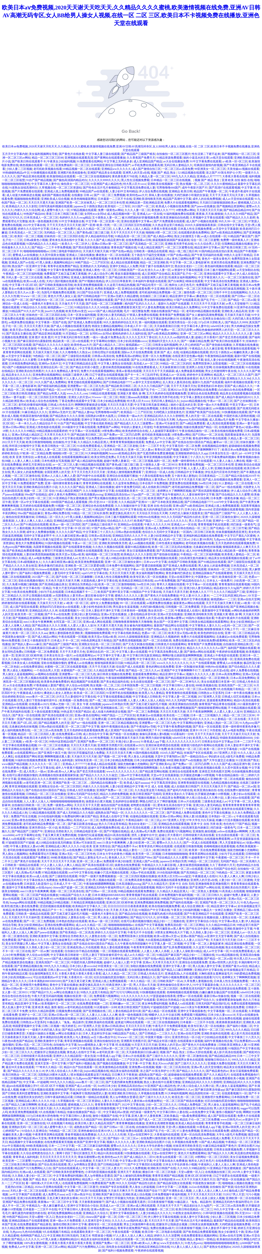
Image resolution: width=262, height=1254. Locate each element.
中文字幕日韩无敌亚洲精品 (151, 404)
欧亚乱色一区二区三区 (132, 498)
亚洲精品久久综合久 (95, 1213)
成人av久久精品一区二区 (91, 924)
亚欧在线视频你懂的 (31, 580)
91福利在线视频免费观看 (30, 760)
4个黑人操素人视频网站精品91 (54, 262)
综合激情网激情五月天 (43, 973)
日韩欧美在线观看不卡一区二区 (52, 719)
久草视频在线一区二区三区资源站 (60, 187)
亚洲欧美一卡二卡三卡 (20, 449)
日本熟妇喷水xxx (169, 1179)
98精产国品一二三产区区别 (92, 262)
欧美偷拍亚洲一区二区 (233, 576)
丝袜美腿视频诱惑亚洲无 (231, 531)
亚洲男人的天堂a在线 (136, 172)
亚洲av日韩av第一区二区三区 (110, 243)
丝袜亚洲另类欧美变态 (81, 359)
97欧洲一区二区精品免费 (35, 453)
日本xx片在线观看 (189, 801)
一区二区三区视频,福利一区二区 (150, 460)
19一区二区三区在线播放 (53, 745)
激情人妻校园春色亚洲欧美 (66, 632)
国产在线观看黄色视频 (77, 546)
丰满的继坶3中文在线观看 (113, 359)
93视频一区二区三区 (68, 505)
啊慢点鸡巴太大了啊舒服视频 (158, 801)
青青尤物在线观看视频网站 (85, 382)
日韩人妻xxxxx (57, 969)
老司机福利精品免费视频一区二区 (160, 292)
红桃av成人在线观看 (32, 1171)
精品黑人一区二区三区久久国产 (233, 374)
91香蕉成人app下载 (153, 741)
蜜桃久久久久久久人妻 (129, 595)
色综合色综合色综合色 (16, 996)
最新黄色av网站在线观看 (188, 603)
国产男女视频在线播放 (103, 498)
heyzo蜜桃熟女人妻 (90, 1044)
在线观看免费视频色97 (245, 1074)
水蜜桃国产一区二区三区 (76, 670)
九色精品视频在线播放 (224, 782)
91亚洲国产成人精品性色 (106, 183)
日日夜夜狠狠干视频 (160, 1201)
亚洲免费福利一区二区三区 (72, 165)
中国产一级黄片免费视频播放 (97, 876)
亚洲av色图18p (100, 1209)
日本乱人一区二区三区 (183, 1048)
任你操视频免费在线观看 (228, 367)
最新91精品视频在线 (138, 546)
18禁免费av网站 (185, 210)
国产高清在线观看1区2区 (57, 715)
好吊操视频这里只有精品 (239, 969)
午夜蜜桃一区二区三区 (229, 857)
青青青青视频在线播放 (62, 1138)
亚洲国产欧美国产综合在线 (203, 412)
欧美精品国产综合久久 (200, 999)
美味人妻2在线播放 (161, 195)
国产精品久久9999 (236, 322)
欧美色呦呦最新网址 (84, 198)
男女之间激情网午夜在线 (220, 370)
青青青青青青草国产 (107, 1104)
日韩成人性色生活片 (61, 404)
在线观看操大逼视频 (190, 1040)
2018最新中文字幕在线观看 (79, 427)
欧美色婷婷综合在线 (135, 430)
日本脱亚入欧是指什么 (38, 883)
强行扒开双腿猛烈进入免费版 (86, 752)
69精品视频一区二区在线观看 (81, 168)
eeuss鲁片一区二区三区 (40, 696)
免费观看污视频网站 (106, 996)
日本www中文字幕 (155, 561)
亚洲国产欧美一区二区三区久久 (219, 902)
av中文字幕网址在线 (28, 835)
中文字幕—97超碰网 (51, 707)
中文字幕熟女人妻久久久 (204, 625)
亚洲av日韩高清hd (113, 1025)
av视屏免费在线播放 (21, 322)
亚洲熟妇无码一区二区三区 (26, 1127)
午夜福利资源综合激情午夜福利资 (166, 348)
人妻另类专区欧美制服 (165, 827)
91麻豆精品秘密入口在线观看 (95, 1018)
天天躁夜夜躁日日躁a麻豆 (42, 647)
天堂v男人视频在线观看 (33, 677)
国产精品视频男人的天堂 (54, 722)
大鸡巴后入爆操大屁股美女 (186, 513)
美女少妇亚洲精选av (87, 618)
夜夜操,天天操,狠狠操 (209, 213)
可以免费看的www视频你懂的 (104, 438)
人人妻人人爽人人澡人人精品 (131, 228)
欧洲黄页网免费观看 (49, 468)
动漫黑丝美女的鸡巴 (30, 1097)
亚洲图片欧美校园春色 (72, 172)
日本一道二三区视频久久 (206, 715)
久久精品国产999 (91, 1119)
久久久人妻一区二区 (137, 210)
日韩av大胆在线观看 (199, 1052)
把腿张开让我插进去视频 (50, 1052)
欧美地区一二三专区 (117, 206)
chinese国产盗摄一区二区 (68, 887)
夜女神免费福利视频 (154, 1003)
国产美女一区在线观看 (26, 715)
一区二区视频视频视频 (16, 1078)
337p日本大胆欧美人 (211, 322)
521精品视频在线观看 (191, 172)
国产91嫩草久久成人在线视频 (111, 539)
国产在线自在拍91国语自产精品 (192, 442)
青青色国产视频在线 (124, 247)
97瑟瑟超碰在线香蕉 (163, 996)
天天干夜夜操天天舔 (21, 868)
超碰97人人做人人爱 (116, 962)
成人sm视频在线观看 (142, 543)
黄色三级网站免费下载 (186, 258)
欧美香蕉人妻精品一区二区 (238, 554)
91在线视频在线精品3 (195, 778)
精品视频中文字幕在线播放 (26, 1141)
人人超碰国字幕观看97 (163, 430)
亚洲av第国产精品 (191, 936)
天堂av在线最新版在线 (215, 606)
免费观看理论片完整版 (43, 853)
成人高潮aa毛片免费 (221, 419)
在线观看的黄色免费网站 (194, 232)
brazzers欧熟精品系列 (122, 453)
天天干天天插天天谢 (102, 666)
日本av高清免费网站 (92, 659)
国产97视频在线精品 (91, 281)
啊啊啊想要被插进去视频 (90, 404)
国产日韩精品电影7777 (91, 296)
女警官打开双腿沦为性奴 (57, 550)
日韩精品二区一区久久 (50, 516)
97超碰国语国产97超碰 (20, 842)
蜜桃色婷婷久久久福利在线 (129, 333)
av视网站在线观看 (46, 674)
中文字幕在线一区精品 (37, 588)
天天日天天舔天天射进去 (169, 647)
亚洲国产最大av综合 (235, 966)
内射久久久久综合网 (27, 210)
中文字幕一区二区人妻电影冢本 (190, 262)
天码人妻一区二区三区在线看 (24, 277)
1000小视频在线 (103, 599)
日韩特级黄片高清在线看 (198, 835)
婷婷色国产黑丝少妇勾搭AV (72, 1089)
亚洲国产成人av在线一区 (81, 1085)
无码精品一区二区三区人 (59, 232)
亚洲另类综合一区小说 (182, 322)
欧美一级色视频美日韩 (43, 221)
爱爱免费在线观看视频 (183, 483)
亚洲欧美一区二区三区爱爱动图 (85, 565)
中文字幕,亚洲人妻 (131, 1115)
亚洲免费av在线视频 (158, 569)
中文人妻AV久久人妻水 (194, 595)
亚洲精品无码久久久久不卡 (129, 535)
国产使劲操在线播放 (219, 344)
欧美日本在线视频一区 (138, 438)
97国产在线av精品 (121, 251)
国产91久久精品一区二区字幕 (184, 359)
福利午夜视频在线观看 (239, 382)
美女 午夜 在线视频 (89, 704)
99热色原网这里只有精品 (96, 640)
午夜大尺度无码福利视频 (68, 588)
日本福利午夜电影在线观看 (149, 281)
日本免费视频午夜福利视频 (176, 894)
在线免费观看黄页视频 (58, 1141)
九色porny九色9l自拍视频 (192, 419)
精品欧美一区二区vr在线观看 (71, 341)
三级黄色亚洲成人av (65, 558)
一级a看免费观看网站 (193, 1115)
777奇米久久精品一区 (48, 1067)
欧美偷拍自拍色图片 (229, 1239)
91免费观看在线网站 (90, 161)
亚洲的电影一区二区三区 (26, 958)
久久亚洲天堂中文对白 (96, 1220)
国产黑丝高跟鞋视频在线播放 (91, 247)
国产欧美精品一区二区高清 (77, 932)
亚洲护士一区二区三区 (227, 520)
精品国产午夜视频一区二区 (211, 191)
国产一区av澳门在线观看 (47, 951)
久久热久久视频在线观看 (108, 546)
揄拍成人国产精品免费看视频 (184, 958)
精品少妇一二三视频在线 (92, 629)
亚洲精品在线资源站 (54, 917)
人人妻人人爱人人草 (200, 468)
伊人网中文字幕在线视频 (163, 1216)
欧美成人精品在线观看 (102, 763)
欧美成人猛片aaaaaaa (137, 782)
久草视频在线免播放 (245, 344)
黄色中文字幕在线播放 (195, 599)
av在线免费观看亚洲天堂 (125, 307)
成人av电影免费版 (39, 558)
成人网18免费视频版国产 (181, 707)
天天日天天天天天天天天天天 (58, 1156)
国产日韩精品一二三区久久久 (157, 1033)
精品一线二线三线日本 (183, 251)
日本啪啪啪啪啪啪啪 (175, 853)
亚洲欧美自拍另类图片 (30, 370)
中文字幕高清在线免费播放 (221, 281)
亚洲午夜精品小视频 (151, 677)
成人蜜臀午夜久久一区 (55, 210)
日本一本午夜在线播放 (239, 692)
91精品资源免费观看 (169, 157)
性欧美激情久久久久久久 (117, 479)
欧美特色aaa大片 (137, 195)
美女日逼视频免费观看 (141, 550)
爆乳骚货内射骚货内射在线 (29, 1213)
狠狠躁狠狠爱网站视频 (212, 707)
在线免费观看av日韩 (138, 239)
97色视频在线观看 (128, 389)
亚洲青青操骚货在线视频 (193, 782)
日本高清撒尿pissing (41, 479)
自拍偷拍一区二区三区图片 (173, 153)
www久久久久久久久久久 (173, 662)
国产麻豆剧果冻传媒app (82, 823)
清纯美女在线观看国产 (120, 1246)
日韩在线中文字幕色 (231, 225)
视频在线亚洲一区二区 (78, 996)
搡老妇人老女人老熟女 (58, 692)
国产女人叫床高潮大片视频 (148, 359)
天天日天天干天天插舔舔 (158, 370)
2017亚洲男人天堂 (209, 696)
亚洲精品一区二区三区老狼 (121, 445)
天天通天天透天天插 (110, 625)
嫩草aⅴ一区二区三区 (226, 442)
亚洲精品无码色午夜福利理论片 (105, 887)
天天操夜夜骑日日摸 (167, 326)
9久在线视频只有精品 (230, 689)
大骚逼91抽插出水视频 (40, 1033)
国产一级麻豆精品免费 (195, 341)
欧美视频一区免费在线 (74, 700)
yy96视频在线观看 (224, 408)
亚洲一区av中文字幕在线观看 (30, 501)
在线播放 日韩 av (82, 195)
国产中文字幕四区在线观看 (144, 1164)
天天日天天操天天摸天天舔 (75, 599)
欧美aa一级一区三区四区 (65, 524)
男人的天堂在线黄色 (226, 1108)
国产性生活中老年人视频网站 (204, 928)
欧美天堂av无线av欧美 (24, 329)
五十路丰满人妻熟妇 (184, 475)
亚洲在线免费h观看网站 (213, 640)
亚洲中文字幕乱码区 (94, 419)
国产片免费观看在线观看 (27, 191)
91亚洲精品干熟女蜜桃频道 (70, 498)
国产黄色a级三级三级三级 (93, 232)
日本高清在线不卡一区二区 (40, 599)
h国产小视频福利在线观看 (22, 367)
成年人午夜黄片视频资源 (71, 767)
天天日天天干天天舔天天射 (208, 303)
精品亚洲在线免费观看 (239, 943)
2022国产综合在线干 (89, 292)
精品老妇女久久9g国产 (227, 588)
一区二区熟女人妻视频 (203, 891)
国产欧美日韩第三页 (234, 247)
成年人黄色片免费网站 (62, 494)
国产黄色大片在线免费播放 (162, 595)
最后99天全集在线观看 (20, 1067)
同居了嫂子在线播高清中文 (156, 266)
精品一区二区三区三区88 (47, 157)
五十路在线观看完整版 (45, 711)
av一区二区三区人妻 (65, 464)
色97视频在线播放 (143, 797)
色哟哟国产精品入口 (33, 1235)
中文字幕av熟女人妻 (231, 921)
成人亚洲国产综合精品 (156, 273)
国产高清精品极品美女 (170, 550)
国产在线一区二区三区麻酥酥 (104, 303)
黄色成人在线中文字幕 (114, 816)
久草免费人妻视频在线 (198, 981)
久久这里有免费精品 (125, 483)
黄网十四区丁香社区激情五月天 (76, 1153)
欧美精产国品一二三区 (148, 520)
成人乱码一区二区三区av (173, 539)
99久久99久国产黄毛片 (74, 569)
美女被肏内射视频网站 (138, 625)
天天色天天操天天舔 (129, 457)
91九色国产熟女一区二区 (105, 569)
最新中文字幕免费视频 (20, 887)
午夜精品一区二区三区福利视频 (23, 273)
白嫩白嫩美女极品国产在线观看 (219, 992)
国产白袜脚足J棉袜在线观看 (185, 281)
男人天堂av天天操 (200, 520)
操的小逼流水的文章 (196, 157)
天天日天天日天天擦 (138, 1025)
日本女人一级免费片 (63, 228)
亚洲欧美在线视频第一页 (163, 183)
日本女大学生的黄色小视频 (114, 853)
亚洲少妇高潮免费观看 (31, 1198)
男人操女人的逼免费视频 (27, 472)
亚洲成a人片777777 (209, 176)
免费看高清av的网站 (128, 356)
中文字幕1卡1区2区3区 (23, 284)
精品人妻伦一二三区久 (137, 850)
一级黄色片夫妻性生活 (43, 303)
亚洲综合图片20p (248, 1145)
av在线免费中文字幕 (79, 850)
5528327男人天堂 (233, 1194)
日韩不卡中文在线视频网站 (230, 292)
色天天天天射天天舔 (212, 378)
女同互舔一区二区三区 (67, 621)
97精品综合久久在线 (33, 307)
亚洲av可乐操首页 (167, 423)
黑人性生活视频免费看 (135, 180)
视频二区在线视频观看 (16, 576)
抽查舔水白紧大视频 (98, 801)
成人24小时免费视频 (96, 737)
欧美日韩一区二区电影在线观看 (162, 1231)
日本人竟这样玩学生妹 (96, 1033)
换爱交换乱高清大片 (122, 513)
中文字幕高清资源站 (91, 677)
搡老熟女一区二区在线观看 (113, 254)
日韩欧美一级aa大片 (130, 415)
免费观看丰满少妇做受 (117, 861)
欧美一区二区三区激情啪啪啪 (116, 584)
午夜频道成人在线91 (187, 610)
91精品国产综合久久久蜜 (75, 894)
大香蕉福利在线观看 (167, 1134)
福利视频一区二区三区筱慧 (102, 554)
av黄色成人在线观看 (47, 457)
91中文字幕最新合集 (71, 221)
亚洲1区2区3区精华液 (28, 655)
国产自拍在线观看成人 (67, 1168)
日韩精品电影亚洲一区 (88, 831)
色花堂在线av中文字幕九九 (81, 928)
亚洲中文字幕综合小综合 (201, 921)
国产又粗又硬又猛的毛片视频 (149, 704)
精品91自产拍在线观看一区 (216, 659)
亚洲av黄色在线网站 (87, 715)
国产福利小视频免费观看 (34, 573)
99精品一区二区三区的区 (175, 363)
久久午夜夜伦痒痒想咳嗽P (130, 943)
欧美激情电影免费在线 (26, 909)
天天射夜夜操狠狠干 (107, 778)
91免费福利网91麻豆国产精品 (80, 816)
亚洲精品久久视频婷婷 (165, 636)
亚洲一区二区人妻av (140, 449)
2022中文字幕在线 (34, 225)
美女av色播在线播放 (21, 288)
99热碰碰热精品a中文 (16, 172)
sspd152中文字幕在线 (94, 573)
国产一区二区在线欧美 (157, 640)
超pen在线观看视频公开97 (22, 1085)
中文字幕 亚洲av (140, 962)
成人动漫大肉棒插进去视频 (23, 195)
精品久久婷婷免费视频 (114, 793)
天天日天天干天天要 (161, 1220)
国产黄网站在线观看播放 (109, 157)
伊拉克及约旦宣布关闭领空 (222, 472)
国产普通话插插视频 (149, 565)
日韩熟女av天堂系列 (211, 692)
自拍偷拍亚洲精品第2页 (238, 644)
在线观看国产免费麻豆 (35, 857)
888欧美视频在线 (206, 685)
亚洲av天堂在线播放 (113, 614)
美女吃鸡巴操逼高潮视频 (229, 288)
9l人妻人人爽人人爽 (231, 876)
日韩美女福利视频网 (165, 344)
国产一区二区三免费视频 (109, 195)
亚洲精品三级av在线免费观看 (44, 1048)
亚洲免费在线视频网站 (47, 374)
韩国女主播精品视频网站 (107, 326)
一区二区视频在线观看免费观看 (120, 951)
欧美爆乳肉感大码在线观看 (166, 913)
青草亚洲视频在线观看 (99, 299)
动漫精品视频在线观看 (40, 318)
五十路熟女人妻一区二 (106, 217)
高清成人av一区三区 (146, 363)
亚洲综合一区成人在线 (159, 472)
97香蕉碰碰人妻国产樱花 (49, 685)
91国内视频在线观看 (58, 543)
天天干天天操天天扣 (183, 385)
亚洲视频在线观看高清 (79, 157)
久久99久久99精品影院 (191, 1168)
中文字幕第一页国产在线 (51, 322)
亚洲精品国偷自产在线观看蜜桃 (212, 573)
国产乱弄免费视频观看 (177, 947)
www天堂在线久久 (172, 1243)
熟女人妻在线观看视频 (115, 947)
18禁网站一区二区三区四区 (212, 1156)
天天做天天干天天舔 (71, 303)
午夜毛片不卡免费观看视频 (169, 1025)
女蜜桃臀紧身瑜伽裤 (229, 999)
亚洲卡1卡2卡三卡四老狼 (205, 730)
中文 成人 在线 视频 (157, 786)
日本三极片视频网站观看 (219, 269)
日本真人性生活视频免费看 (195, 228)
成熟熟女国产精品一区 (109, 812)
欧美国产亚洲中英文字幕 (113, 591)
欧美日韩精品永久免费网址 (183, 307)
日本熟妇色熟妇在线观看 (71, 921)
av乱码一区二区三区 (234, 625)
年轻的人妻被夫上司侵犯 (136, 427)
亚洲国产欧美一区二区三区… (71, 782)
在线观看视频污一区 (71, 610)
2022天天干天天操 (13, 442)
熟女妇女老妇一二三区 (189, 266)
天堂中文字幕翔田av (167, 756)
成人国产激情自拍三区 (146, 168)
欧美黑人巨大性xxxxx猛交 (174, 876)
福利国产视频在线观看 (56, 195)
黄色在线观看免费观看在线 (112, 329)
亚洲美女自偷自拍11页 (216, 318)
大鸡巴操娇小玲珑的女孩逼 (191, 195)
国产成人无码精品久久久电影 (75, 812)
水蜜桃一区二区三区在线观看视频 (66, 666)
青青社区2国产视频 (166, 449)
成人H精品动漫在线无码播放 (124, 558)
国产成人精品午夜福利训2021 (234, 397)
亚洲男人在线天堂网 (199, 367)
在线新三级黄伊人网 (75, 374)
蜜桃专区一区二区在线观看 (105, 1224)
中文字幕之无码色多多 (118, 161)
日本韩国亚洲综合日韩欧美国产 (110, 165)
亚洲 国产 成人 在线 (166, 352)
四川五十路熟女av (221, 352)
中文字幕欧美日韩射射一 (66, 954)
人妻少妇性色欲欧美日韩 (96, 606)
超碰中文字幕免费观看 (102, 767)
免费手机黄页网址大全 (94, 909)
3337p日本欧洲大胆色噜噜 (42, 1115)
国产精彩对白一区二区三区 (47, 299)
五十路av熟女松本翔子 (53, 329)
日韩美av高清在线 (142, 329)
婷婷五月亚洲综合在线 (37, 464)
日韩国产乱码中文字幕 (107, 850)
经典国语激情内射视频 (208, 165)
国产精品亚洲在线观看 (31, 176)
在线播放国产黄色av (231, 427)
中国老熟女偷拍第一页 (16, 636)
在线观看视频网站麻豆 (76, 457)
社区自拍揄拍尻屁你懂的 (110, 977)
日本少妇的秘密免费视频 (149, 760)
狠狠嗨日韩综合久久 (77, 999)
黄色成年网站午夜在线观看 (210, 438)
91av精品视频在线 (227, 954)
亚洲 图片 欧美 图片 (41, 337)
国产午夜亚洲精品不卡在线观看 (204, 913)
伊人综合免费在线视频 (153, 191)
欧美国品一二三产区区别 (136, 412)
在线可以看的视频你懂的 (22, 775)
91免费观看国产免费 (30, 483)
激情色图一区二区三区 (198, 292)
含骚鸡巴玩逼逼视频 (90, 835)
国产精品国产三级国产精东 (138, 153)
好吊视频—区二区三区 (171, 917)
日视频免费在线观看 (69, 1011)
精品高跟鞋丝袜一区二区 (204, 1093)
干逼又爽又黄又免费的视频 (59, 835)
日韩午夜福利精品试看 (58, 1097)
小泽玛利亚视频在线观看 (100, 1171)
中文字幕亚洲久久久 (211, 277)
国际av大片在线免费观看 (137, 352)
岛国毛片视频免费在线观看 (58, 292)
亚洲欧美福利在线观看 (228, 468)
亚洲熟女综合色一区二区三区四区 (100, 644)
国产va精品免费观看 (192, 423)
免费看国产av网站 (108, 427)
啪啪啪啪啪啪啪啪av (36, 251)
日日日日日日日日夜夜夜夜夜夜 (128, 906)
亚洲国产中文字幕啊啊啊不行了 (75, 318)
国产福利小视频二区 (239, 1025)
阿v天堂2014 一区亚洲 (103, 501)
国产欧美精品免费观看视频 (23, 550)
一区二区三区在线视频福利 (94, 176)
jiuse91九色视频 (54, 311)
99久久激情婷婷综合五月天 (120, 322)
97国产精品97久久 (41, 992)
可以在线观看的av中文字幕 (50, 977)
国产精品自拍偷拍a (89, 479)
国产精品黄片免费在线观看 (157, 1059)
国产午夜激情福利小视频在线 (108, 468)
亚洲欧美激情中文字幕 (238, 928)
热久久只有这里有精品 (113, 823)
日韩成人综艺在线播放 (236, 696)
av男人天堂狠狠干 (237, 303)
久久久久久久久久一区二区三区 (145, 812)
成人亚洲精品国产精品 (147, 161)
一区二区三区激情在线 (239, 277)
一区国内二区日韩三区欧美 (197, 531)
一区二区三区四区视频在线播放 (137, 876)
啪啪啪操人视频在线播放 (237, 1183)
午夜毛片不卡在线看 (140, 932)
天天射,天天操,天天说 (123, 909)
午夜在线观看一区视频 (72, 636)
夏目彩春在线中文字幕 (99, 595)
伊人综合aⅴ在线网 (77, 685)
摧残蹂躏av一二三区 (60, 307)
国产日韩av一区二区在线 (207, 434)
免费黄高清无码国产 (193, 988)
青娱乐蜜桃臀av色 (89, 1156)
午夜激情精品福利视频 (219, 356)
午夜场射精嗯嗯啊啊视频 (121, 677)
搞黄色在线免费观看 (127, 865)
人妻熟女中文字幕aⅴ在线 (143, 468)
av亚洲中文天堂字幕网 (218, 936)
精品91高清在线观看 (246, 700)
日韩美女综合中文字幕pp (217, 741)
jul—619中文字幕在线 (77, 1048)
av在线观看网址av (84, 655)
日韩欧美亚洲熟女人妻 (232, 1044)
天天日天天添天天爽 (119, 752)
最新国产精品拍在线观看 (229, 1220)
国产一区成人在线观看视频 (200, 842)
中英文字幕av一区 (241, 404)
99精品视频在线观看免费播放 (170, 880)
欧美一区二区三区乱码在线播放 (172, 546)
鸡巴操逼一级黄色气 (243, 524)
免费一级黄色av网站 (110, 210)
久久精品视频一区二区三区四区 (158, 988)
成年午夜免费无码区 (128, 487)
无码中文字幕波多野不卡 (39, 535)
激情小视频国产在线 (229, 1112)
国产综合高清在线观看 (82, 969)
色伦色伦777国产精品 (236, 823)
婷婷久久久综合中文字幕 (33, 228)
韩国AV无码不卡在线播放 (172, 887)
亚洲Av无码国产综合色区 (83, 793)
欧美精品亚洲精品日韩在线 (136, 580)
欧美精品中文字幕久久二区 (89, 906)
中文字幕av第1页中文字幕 (135, 1160)
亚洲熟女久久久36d (238, 378)
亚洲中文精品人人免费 (124, 266)
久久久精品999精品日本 (136, 778)
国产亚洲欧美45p (160, 763)
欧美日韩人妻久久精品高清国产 (95, 1123)
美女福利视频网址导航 (43, 153)
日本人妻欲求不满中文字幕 (103, 610)
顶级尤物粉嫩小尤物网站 (133, 763)
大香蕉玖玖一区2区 (80, 977)
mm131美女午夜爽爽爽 (37, 621)
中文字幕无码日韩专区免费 (72, 337)
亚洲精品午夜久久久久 (166, 778)
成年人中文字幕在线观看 (68, 438)
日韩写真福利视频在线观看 (55, 206)
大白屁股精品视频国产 (127, 868)
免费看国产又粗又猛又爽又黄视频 (65, 273)
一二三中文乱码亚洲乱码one (229, 595)
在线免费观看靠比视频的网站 (233, 1160)
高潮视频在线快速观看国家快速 (59, 775)
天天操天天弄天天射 (175, 591)
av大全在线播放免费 (176, 161)
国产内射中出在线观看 (91, 475)
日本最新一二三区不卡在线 (115, 198)
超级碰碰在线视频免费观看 (185, 1074)
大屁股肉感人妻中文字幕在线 (99, 580)
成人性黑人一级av (34, 771)
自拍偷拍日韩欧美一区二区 (29, 805)
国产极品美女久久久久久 (33, 939)
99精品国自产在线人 (125, 1033)
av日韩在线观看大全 (25, 509)
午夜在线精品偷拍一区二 (194, 430)
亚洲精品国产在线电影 (150, 1198)
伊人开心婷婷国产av (192, 344)
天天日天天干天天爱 (87, 805)
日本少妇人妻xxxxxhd (198, 509)
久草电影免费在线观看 (128, 1130)
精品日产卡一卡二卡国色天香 (60, 909)
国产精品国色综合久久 (78, 539)
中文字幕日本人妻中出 (45, 183)
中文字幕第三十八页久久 (188, 457)
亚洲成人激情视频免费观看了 (89, 277)
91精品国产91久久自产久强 (26, 311)
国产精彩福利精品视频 (52, 385)
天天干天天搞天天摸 (207, 734)
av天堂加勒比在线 (248, 269)
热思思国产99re (142, 857)
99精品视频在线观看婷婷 (156, 378)
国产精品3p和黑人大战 (51, 393)
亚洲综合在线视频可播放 (122, 475)
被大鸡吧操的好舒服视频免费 (140, 217)
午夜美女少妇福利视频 (61, 161)
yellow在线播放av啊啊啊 (232, 831)
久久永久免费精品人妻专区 (62, 370)
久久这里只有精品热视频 (119, 284)
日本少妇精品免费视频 (111, 400)
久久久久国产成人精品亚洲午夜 (104, 239)
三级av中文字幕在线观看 (133, 775)
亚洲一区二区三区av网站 (195, 333)
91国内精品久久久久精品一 (43, 243)
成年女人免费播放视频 (40, 531)
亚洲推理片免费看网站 (34, 984)
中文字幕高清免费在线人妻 (138, 187)
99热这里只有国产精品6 (76, 711)
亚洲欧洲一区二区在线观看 (79, 408)
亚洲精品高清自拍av (117, 494)
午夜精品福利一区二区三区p (143, 820)
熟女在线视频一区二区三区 (242, 947)
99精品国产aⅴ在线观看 (94, 191)
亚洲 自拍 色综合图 (159, 505)
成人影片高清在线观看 (135, 827)
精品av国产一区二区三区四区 (112, 797)
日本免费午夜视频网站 (52, 359)
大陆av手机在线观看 (142, 872)
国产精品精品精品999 (236, 210)
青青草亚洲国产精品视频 (167, 1175)
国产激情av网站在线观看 (199, 651)
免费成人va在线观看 (181, 1003)
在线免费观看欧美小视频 (110, 749)
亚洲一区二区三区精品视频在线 (118, 722)
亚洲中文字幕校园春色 (192, 1011)
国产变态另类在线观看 (128, 299)
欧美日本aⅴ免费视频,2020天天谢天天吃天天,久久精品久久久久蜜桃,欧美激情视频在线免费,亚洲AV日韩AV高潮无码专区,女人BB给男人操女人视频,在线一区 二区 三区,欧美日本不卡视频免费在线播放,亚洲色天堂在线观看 (131, 15)
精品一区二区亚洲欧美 (154, 262)
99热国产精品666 (34, 213)
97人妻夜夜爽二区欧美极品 (161, 1115)
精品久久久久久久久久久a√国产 (207, 647)
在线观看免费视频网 (75, 1183)
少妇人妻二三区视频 (19, 168)
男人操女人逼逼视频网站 (18, 674)
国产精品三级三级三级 (156, 838)
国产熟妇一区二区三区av (181, 1029)
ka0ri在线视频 (75, 299)
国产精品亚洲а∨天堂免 (32, 1138)
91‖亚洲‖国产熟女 (247, 760)
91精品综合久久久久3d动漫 (91, 307)
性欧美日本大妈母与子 (38, 737)
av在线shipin (43, 887)
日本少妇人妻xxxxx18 (221, 1014)
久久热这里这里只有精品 (167, 225)
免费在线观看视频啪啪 (245, 1003)
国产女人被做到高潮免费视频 (204, 314)
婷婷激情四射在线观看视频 (19, 603)
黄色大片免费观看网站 (29, 543)
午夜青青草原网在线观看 (124, 258)
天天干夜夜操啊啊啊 (199, 711)
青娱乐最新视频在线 (127, 273)
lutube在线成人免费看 (216, 1138)
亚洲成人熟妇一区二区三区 (221, 722)
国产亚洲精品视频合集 (244, 606)
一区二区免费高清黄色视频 (19, 808)
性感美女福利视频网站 (182, 277)
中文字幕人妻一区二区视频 (179, 696)
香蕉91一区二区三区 (211, 1029)
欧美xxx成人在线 (34, 281)
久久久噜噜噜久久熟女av (74, 352)
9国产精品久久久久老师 (240, 217)
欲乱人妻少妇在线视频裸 (220, 359)
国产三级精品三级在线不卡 (99, 524)
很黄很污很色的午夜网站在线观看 (202, 745)
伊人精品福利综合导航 (99, 236)
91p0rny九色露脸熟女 (15, 479)
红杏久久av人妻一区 (157, 269)
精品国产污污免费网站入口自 (32, 1168)
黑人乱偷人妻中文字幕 (207, 966)
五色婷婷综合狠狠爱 (125, 801)
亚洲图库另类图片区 (110, 745)
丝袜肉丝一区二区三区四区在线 (64, 236)
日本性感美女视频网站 (170, 543)
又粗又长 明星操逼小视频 (96, 1235)
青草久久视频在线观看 (171, 584)
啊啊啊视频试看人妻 (57, 756)
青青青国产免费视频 (172, 314)
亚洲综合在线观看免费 (136, 288)
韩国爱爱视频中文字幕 (26, 1025)
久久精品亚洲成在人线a (156, 258)
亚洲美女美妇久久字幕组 (178, 793)
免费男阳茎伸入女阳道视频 (210, 363)
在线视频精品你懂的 (214, 445)
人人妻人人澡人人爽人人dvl (165, 689)
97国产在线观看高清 (186, 299)
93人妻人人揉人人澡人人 (186, 1246)
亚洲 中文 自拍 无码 (181, 883)
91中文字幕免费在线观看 (205, 161)
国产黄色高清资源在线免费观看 (227, 988)
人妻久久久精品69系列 (115, 1100)
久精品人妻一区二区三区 (154, 176)
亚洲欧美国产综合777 (148, 1190)
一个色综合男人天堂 (46, 670)
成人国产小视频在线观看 (201, 221)
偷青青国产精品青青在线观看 (217, 704)
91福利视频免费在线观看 (179, 213)
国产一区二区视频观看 (129, 528)
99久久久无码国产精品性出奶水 (181, 516)
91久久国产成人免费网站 (50, 382)
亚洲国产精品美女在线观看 (104, 172)
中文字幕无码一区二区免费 (183, 445)
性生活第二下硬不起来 (206, 153)
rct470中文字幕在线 (73, 389)
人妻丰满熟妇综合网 (50, 1037)
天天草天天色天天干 (57, 434)
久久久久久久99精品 (133, 318)
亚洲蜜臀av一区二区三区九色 (85, 385)
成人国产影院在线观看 (24, 606)
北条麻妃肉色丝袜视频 (207, 546)
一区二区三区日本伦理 (110, 202)
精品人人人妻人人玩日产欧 (192, 939)
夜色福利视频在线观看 (219, 266)
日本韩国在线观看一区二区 (122, 378)
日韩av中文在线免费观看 (46, 378)
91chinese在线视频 (47, 569)
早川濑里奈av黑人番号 (170, 928)
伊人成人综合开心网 (101, 273)
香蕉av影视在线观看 (128, 370)
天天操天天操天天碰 (237, 314)
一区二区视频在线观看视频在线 (144, 707)
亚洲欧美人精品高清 (234, 311)
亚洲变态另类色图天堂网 (214, 771)
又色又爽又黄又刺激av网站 (55, 820)
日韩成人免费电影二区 (168, 588)
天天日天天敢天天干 (213, 786)
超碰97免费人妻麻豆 (80, 288)
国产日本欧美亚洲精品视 (167, 501)
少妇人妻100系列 (201, 539)
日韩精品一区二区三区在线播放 (46, 793)
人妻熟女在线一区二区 (82, 917)
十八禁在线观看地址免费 (154, 475)
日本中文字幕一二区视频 (30, 269)
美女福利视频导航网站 (150, 573)
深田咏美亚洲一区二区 (89, 760)
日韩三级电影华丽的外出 (66, 251)
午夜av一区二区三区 (220, 400)
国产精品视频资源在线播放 (182, 677)
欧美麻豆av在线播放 (149, 715)
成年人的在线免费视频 (207, 198)
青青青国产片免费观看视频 (90, 258)
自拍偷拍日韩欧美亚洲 (150, 1127)
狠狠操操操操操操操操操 (56, 258)
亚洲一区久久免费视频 (156, 356)
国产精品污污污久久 (143, 917)
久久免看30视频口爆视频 (22, 584)
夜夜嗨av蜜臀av (174, 618)
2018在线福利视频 (49, 816)
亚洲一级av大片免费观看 (212, 404)
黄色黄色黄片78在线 (125, 176)
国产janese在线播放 (203, 206)
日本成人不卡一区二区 (138, 326)
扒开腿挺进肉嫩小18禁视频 (197, 775)
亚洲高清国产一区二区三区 (235, 685)
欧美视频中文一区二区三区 (58, 1003)
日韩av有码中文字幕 (98, 838)
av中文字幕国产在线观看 (25, 1194)
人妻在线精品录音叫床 (142, 614)
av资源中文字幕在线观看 (187, 269)
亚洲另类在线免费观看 (225, 262)
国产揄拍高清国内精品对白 (70, 180)
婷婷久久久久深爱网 (167, 1235)
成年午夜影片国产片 (194, 187)
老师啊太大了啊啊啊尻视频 (174, 490)
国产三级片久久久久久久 (112, 408)
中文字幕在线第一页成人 (127, 808)
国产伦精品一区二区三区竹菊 (228, 528)
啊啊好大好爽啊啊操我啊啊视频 (138, 767)
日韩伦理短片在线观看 (106, 352)
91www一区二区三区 (33, 296)
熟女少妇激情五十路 (187, 236)
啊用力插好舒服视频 (158, 737)
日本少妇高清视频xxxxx (132, 341)
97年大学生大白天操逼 (200, 820)
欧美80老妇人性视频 (66, 659)
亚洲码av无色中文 (50, 363)
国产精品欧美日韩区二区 (124, 277)
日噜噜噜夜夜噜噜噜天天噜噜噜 (132, 621)
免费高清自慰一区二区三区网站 (184, 924)
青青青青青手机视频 (218, 1123)
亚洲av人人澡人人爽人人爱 (58, 475)
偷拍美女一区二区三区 (75, 183)
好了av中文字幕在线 (41, 767)
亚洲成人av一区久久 (243, 932)
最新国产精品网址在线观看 (171, 625)
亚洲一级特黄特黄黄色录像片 (63, 483)
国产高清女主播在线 (19, 333)
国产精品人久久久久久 (190, 1070)
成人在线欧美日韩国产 (156, 487)
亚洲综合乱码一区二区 (54, 367)
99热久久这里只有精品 (238, 254)
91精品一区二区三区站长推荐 (89, 513)
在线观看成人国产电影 (70, 689)
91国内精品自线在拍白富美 (216, 251)
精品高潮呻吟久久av (181, 1089)
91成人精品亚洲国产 (150, 247)
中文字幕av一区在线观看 (39, 419)
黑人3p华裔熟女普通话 (124, 1097)
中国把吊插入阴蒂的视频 (239, 415)
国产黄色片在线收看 (71, 153)
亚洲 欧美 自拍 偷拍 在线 (237, 180)
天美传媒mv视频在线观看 (243, 168)
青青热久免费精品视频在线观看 (90, 808)
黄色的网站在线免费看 (203, 389)
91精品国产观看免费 (105, 509)
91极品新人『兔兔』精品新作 (65, 1022)
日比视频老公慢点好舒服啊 (46, 999)
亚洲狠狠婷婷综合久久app (191, 453)
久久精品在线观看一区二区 (127, 1239)
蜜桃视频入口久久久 (80, 1104)
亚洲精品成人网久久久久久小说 (65, 846)
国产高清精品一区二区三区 (146, 243)
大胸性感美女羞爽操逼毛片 (216, 973)
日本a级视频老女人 (29, 561)
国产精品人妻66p (83, 412)
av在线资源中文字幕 (144, 539)
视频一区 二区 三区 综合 (39, 490)
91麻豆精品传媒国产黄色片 (220, 1145)
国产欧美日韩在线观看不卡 (29, 161)
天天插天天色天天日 (246, 573)
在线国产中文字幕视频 (149, 924)
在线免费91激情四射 (237, 790)
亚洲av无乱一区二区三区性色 (77, 853)
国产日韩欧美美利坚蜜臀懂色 (20, 1093)
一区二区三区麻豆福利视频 (92, 1145)
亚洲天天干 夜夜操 (129, 1171)
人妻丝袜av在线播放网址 (146, 1100)
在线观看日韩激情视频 (188, 846)
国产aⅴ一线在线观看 (229, 487)
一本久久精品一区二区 (142, 981)
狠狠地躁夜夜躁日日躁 (109, 662)
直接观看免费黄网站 (145, 674)
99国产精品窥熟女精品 (114, 928)
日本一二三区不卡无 (152, 445)
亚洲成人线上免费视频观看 (61, 191)
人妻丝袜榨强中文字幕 (200, 494)
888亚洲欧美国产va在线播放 (184, 760)
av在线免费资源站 (94, 520)
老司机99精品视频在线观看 (203, 311)
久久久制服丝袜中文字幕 (98, 490)
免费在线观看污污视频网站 (174, 831)
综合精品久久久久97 (120, 520)
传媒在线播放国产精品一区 (168, 311)
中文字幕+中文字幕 (139, 1063)
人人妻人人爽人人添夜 (26, 460)
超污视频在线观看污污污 (205, 977)
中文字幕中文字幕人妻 (111, 655)
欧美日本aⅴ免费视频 (234, 449)
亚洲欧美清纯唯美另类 (147, 198)
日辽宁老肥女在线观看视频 (106, 374)
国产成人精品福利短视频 (86, 460)
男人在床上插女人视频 (210, 1198)
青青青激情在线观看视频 (240, 348)
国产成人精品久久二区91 (108, 344)
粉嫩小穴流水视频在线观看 (233, 820)
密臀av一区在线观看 (189, 996)
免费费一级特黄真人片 (235, 239)
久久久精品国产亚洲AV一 (134, 501)
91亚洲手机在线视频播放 (122, 692)
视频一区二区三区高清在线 (67, 891)
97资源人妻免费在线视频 (142, 314)
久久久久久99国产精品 (238, 213)
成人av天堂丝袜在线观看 (237, 198)
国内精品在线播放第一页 (106, 782)
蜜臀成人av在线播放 (25, 254)
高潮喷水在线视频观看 (88, 550)
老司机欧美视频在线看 (47, 168)
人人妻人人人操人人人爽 (101, 1014)
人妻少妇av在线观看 (243, 793)
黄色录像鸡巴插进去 (51, 565)
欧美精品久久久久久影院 (21, 206)
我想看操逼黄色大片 (237, 434)
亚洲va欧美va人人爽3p (61, 771)
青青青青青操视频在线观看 (127, 442)
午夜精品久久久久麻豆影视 (206, 348)
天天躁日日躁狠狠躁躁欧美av (218, 202)
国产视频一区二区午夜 (112, 756)
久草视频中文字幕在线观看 (207, 217)
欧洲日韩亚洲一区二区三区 (170, 850)
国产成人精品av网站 (160, 236)
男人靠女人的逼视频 (141, 756)
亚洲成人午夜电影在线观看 (221, 655)
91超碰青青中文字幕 (201, 857)
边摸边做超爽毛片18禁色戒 (67, 939)
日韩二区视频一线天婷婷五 (59, 1025)
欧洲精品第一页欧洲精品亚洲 (144, 202)
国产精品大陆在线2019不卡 (242, 475)
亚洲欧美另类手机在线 (179, 243)
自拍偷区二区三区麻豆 (154, 296)
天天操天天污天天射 (50, 603)
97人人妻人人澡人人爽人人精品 (83, 378)
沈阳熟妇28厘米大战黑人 (100, 415)
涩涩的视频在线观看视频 (228, 509)
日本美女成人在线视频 (25, 662)
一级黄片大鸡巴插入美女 (45, 1029)
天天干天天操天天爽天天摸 (223, 603)
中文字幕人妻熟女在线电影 (115, 363)
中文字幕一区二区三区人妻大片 (102, 1168)
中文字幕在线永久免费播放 (40, 880)
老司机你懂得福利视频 (32, 404)
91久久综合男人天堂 (207, 243)
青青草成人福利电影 (60, 760)
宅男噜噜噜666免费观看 (130, 599)
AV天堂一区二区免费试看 (90, 719)
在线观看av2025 (39, 704)
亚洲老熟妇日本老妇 (210, 385)
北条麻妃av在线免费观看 (231, 636)
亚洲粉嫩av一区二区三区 (125, 1003)
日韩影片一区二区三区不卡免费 (147, 749)
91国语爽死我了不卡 (147, 730)
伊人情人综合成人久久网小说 (204, 797)
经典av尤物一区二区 (78, 509)
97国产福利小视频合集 (37, 438)
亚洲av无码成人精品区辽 (27, 434)
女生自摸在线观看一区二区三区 (150, 681)
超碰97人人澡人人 (108, 318)
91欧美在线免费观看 (24, 591)
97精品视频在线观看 (84, 210)
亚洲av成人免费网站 (157, 528)
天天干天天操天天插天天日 (198, 1179)
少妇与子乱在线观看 (51, 591)
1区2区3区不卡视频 (52, 1085)
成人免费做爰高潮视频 (189, 370)
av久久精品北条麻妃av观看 (163, 599)
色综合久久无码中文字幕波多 (160, 531)
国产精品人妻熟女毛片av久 (90, 857)
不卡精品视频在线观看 (242, 707)
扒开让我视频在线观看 (37, 595)
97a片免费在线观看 (68, 419)
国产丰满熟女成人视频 (153, 1078)
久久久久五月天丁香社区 (141, 337)
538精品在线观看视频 (102, 393)
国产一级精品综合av (194, 756)
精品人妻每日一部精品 (201, 1239)
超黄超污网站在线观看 (20, 468)
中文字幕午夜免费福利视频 (64, 269)
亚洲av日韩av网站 (13, 427)
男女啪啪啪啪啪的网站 (158, 299)
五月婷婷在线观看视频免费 (37, 505)
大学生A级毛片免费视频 (231, 1134)
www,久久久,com (77, 393)
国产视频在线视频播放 (111, 1063)
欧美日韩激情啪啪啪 (39, 442)
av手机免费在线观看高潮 (147, 165)
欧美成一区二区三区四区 (89, 692)
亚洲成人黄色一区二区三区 (100, 269)
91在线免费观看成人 (145, 367)
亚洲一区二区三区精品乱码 (242, 632)
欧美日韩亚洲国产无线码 (145, 793)
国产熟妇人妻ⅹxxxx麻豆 (27, 644)
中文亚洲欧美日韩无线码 (167, 288)
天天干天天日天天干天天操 (127, 232)
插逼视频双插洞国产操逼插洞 (170, 239)
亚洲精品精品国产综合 (68, 520)
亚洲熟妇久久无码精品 (94, 266)
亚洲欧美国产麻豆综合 (107, 1194)
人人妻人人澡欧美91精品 (186, 951)
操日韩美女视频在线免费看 (114, 674)
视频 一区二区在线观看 (245, 996)
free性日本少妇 (208, 483)
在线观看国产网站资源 (29, 756)
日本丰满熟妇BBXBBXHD (108, 894)
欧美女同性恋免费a (103, 457)
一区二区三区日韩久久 (208, 894)
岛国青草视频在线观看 (47, 546)
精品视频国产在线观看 (85, 681)
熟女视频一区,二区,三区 (195, 183)
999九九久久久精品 (183, 176)
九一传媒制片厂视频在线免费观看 (190, 1078)
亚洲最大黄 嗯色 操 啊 (131, 393)
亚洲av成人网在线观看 (97, 621)
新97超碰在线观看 (154, 868)
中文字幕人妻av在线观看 (131, 651)
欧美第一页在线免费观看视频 (207, 850)
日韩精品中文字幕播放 (189, 472)
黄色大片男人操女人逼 (62, 296)
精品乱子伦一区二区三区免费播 (200, 1119)
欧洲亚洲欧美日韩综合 (122, 1093)
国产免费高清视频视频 (127, 640)
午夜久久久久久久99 (157, 524)
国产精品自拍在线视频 (133, 913)
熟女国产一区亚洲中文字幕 (29, 266)
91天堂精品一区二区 (75, 333)
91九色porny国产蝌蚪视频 (89, 1078)
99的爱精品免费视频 (247, 973)
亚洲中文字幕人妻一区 (177, 966)
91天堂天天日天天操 (144, 1044)
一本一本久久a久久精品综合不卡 (35, 423)
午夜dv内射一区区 (115, 898)
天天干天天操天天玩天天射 (226, 195)
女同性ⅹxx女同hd (95, 213)
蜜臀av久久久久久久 (169, 842)
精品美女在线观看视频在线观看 (240, 393)
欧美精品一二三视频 (131, 939)
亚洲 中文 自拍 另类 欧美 (206, 823)
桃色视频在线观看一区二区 (37, 165)
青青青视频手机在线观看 (213, 524)
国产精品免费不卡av (124, 846)
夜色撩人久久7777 (162, 210)
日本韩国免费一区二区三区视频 (141, 685)
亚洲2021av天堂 (177, 389)
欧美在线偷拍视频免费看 (227, 430)
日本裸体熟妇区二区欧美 (51, 288)
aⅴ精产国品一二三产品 (133, 689)
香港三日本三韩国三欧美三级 (64, 213)
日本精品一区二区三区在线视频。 (172, 180)
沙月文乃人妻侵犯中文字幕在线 (76, 696)
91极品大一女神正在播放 (217, 909)
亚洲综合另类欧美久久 (58, 831)
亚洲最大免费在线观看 (221, 1063)
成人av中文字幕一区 (216, 951)
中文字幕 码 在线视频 (116, 1044)
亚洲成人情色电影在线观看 (43, 427)
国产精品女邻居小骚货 (84, 367)
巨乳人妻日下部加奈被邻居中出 (38, 700)
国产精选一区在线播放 (124, 734)
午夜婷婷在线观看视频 (230, 651)
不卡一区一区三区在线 (16, 951)
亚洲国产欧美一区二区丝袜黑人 (75, 202)
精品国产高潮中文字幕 (177, 198)
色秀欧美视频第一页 (107, 288)
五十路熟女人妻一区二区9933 (41, 408)
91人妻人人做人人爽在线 (229, 460)
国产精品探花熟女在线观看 (174, 1183)
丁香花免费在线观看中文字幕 (77, 400)
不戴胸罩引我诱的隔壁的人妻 (88, 1093)
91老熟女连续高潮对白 (23, 187)
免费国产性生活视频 (23, 816)
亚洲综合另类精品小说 (83, 584)
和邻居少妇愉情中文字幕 (24, 445)
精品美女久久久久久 (18, 374)
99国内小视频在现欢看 (200, 618)
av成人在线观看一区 (213, 236)
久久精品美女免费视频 (170, 797)
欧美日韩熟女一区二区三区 (59, 445)
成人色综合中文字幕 (95, 734)
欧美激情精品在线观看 (61, 176)
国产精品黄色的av (217, 1070)
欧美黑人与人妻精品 (151, 692)
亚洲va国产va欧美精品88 (188, 505)
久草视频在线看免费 (151, 1093)
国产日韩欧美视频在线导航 (56, 284)
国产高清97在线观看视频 (224, 187)
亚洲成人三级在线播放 (80, 254)
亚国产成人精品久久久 (238, 385)
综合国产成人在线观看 (130, 666)
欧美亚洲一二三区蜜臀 (121, 659)
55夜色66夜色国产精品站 (17, 1040)
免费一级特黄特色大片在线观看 (192, 460)
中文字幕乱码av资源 (116, 1112)
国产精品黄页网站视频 (153, 771)
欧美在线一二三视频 (176, 715)
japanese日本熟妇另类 (115, 704)
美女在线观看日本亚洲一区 (218, 681)
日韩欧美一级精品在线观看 (150, 251)
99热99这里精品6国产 (62, 741)
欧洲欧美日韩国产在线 (162, 1168)
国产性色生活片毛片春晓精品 (101, 187)
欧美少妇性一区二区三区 (36, 498)
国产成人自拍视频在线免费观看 (222, 479)
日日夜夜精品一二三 (211, 475)
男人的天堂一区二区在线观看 (203, 415)
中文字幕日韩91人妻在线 (178, 685)
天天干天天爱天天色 (72, 651)
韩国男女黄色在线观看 (189, 1059)
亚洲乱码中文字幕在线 (208, 969)
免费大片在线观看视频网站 (181, 202)
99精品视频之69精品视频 (53, 902)
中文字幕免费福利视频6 (221, 457)
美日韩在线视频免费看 (46, 528)
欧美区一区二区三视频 (28, 236)
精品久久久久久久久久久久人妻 (233, 333)
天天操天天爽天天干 (120, 1190)
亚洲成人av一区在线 (149, 213)
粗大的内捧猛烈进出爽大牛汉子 (163, 509)
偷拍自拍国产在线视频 (115, 805)
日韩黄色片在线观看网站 (170, 644)
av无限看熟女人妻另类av (150, 479)
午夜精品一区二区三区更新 (203, 808)
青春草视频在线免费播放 (80, 1134)
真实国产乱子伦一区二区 (187, 273)
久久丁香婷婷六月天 (222, 865)
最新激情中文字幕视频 (216, 610)
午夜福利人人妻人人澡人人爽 (216, 1164)
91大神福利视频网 (96, 453)
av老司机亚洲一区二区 (37, 782)
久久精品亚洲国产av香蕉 (108, 670)
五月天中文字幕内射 (15, 153)
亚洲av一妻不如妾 (13, 397)
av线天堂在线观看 (221, 157)
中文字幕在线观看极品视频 (114, 696)
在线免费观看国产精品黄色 (34, 1224)
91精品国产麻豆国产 (240, 236)
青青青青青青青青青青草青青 (241, 805)
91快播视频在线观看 (43, 172)
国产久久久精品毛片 (155, 883)
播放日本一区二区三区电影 (159, 1171)
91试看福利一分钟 (181, 734)
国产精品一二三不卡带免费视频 (51, 247)
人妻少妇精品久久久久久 (155, 1213)
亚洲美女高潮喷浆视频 (160, 1123)
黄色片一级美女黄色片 (216, 258)
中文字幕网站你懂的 (103, 341)
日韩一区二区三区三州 (132, 1216)
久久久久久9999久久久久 (104, 180)
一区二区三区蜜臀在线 (179, 247)
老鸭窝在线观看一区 (143, 805)
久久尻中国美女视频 (52, 254)
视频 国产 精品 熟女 (164, 172)
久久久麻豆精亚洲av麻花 (71, 535)
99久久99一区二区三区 (233, 221)
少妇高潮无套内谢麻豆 (192, 558)
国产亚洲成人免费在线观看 (85, 322)
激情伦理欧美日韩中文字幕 (70, 1224)
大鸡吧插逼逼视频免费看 (234, 1224)
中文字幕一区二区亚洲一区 (103, 221)
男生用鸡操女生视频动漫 (202, 917)
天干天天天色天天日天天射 (64, 225)
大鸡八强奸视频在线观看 (61, 281)
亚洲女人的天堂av (79, 397)
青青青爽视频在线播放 (130, 1123)
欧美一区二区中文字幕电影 (221, 749)
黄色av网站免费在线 (57, 513)
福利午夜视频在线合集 (115, 726)
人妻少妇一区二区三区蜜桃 (236, 880)
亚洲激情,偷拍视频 (204, 831)
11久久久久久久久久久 (135, 996)
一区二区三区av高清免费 (177, 168)
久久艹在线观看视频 (202, 662)
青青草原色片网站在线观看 (155, 846)
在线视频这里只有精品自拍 (195, 1108)
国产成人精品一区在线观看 (159, 1011)
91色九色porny (250, 902)
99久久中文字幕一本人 (228, 1209)
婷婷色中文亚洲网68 (199, 374)
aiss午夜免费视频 (165, 580)
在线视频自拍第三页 (218, 1171)
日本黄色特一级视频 (134, 610)
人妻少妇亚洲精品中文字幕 (165, 535)
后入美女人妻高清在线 (176, 382)
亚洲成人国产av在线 (21, 262)
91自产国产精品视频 (39, 180)
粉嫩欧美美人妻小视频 (17, 1134)
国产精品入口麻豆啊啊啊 (177, 969)
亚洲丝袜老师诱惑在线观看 (162, 745)
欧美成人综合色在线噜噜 (42, 400)
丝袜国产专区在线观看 (198, 752)
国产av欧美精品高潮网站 (226, 232)
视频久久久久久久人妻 (200, 674)
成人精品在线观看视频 (124, 262)
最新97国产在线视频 (247, 356)
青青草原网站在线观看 (97, 483)
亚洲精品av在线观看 (130, 524)
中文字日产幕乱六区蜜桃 (240, 535)
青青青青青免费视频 (191, 464)
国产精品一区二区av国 (242, 299)
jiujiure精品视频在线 (81, 329)
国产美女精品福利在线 (114, 681)
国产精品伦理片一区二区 (152, 284)
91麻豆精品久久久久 (34, 412)
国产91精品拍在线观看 (34, 524)
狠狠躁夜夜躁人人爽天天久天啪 (157, 719)
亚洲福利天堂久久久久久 (164, 341)
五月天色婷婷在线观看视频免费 (166, 393)
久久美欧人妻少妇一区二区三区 (210, 932)
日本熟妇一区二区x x (221, 816)
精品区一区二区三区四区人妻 (36, 734)
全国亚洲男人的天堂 (154, 277)
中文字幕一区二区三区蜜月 (81, 1186)
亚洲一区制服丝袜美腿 (189, 666)
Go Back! (131, 131)
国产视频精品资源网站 (230, 206)
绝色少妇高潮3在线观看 (112, 969)
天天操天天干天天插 (105, 1160)
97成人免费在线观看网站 (65, 1179)
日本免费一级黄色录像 (224, 498)
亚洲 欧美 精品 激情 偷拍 (47, 1007)
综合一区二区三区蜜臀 (205, 239)
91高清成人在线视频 (232, 891)
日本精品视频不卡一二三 (80, 591)
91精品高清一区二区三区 (130, 236)
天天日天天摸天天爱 (120, 404)
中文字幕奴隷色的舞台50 (163, 318)
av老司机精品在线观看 (79, 1007)
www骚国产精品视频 (15, 763)
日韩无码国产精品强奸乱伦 (213, 1003)
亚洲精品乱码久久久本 (43, 610)
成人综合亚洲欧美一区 (195, 906)
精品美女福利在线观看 (124, 1070)
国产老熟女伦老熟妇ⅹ (217, 1246)
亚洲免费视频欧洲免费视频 (151, 902)
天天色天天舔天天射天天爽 (62, 580)
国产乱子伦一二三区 (213, 299)
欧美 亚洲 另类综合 (21, 457)
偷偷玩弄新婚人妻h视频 (154, 734)
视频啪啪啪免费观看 (27, 198)
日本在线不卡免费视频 (153, 483)
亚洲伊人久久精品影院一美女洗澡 (74, 1055)
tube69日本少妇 (220, 326)
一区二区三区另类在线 (198, 288)
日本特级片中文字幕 (173, 468)
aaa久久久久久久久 (175, 520)
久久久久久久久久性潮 (111, 1134)
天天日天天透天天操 (41, 202)
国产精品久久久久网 (220, 1153)
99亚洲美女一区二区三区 (210, 168)
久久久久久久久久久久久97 (125, 419)
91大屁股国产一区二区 (101, 389)
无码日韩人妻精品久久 (178, 165)
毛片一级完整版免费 (136, 311)
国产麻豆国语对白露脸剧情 (34, 341)
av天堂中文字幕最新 (226, 228)
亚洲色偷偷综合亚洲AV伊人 (174, 984)
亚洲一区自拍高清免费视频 (198, 1134)
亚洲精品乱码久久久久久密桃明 (164, 415)
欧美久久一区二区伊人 (76, 243)
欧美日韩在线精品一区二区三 (190, 528)
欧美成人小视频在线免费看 (173, 206)
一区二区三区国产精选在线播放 (38, 894)
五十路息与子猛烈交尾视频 (148, 254)
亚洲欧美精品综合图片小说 (40, 487)
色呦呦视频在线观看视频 (219, 846)
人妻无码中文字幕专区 (66, 573)
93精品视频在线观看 (92, 464)
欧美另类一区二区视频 (29, 614)
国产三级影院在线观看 (76, 356)
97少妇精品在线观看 (214, 1037)
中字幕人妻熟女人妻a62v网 (27, 846)
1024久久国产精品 (171, 752)
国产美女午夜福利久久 (170, 494)
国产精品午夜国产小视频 (101, 939)
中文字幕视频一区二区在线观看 (227, 1011)
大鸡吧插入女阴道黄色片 (169, 412)
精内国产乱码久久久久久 (141, 303)
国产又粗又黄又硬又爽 (76, 981)
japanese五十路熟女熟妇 (88, 206)
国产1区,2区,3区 (27, 722)
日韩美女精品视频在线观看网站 (209, 621)
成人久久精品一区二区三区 (94, 228)
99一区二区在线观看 (132, 603)
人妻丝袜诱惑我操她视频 (115, 367)
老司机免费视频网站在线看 (64, 1213)
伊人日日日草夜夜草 (118, 281)
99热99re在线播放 (149, 516)
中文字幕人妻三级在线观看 (103, 153)
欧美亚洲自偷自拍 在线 (208, 790)
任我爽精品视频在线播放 (237, 243)
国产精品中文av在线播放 (75, 1160)
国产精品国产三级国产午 (220, 513)
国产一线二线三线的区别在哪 (107, 700)
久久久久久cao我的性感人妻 (176, 337)
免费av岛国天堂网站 (56, 277)
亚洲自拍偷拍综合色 (106, 1040)
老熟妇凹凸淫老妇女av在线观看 (59, 606)
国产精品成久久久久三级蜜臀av (134, 423)
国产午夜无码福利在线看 (207, 254)
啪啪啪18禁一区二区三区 (161, 232)
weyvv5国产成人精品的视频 (105, 311)
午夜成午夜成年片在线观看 (232, 618)
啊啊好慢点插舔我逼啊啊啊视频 (182, 655)
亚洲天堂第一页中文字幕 (50, 1063)
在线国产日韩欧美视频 (182, 561)
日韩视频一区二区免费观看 (182, 606)
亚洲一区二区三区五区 (180, 1198)
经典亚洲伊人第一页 (119, 984)
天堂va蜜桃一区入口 (191, 1171)
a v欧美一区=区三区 (235, 161)
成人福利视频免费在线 (16, 730)
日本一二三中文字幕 (61, 1145)
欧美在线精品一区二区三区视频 (166, 1239)
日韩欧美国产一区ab (131, 269)
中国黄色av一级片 (206, 576)
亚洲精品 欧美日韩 (180, 191)
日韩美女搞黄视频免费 (228, 1149)
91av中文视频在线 (13, 1145)
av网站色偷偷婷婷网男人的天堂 (213, 329)
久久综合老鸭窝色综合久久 (37, 1153)
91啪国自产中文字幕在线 (146, 591)
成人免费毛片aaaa (53, 1194)
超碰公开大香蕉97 (206, 337)
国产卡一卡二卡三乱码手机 (142, 374)
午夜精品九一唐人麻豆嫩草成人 (58, 348)
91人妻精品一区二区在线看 (236, 483)
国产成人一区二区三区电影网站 (158, 1119)
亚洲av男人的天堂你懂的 (206, 1067)
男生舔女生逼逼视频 (125, 606)
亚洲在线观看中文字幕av (136, 221)
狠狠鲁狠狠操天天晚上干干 (221, 629)
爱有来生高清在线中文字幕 (66, 239)
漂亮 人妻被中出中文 (144, 835)
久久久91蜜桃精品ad (223, 183)
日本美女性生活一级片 (223, 453)
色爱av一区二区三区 (154, 632)
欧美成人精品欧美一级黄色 (230, 550)
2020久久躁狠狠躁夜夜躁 (201, 225)
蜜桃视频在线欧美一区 (129, 348)
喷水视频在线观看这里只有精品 (90, 1074)
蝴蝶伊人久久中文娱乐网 (164, 1014)
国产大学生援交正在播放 (219, 760)
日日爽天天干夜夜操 (124, 1074)
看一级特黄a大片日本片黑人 (43, 1183)
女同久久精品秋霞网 (42, 1011)
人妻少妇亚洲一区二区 (141, 842)
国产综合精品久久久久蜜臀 (19, 359)
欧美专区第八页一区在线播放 (148, 576)
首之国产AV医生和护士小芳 (223, 172)
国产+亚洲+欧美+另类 (96, 225)
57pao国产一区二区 (143, 494)
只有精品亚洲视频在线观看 (88, 902)
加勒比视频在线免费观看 (146, 966)
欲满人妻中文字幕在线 (194, 1216)
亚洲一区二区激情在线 (193, 1055)
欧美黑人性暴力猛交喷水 (46, 539)
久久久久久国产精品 (71, 487)
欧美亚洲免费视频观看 (88, 284)
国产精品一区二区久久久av (143, 670)
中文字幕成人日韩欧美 (147, 696)
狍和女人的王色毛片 (182, 284)
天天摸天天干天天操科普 (24, 917)
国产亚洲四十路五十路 (52, 752)
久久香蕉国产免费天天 (141, 157)
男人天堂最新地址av (232, 842)
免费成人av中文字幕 (158, 442)
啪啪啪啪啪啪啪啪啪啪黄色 (67, 801)
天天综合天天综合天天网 (159, 419)
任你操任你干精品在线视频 (82, 951)
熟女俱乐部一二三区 (161, 610)
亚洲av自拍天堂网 (248, 599)
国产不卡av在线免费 (57, 614)
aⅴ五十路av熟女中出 (103, 1037)
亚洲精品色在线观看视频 (173, 823)
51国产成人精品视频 (211, 1141)
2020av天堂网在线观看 (48, 1186)
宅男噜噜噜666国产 (168, 187)
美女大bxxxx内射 (114, 550)
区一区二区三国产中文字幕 (82, 726)
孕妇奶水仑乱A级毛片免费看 (226, 756)
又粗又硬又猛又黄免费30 (36, 898)
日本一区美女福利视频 (81, 314)
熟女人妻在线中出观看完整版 (162, 1082)
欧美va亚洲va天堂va (166, 936)
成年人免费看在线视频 (244, 670)
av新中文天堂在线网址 (147, 382)
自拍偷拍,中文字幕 (64, 442)
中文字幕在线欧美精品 (99, 423)
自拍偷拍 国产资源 (221, 1186)
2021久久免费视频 (135, 1168)
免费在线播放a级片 (185, 640)
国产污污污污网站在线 (124, 992)
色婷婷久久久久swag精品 (75, 217)
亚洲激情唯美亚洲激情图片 (212, 883)
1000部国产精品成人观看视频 (69, 501)
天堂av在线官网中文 (181, 576)
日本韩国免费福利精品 (23, 363)
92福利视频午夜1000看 (126, 838)
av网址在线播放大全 (66, 992)
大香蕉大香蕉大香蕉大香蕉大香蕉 (79, 973)
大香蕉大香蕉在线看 (235, 176)
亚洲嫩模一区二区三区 (160, 1209)
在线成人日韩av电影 (36, 629)
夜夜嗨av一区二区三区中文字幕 (57, 1201)
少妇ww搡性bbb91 (74, 868)
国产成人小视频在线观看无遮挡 (70, 326)
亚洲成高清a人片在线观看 (83, 947)
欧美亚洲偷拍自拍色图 (174, 217)
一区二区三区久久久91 (79, 749)
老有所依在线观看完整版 (237, 808)
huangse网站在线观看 (23, 902)
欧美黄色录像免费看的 (55, 681)
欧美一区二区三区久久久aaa (29, 632)
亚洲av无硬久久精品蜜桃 (122, 296)
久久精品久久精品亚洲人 (93, 442)
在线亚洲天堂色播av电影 (187, 356)
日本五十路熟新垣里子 (35, 640)
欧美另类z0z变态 (76, 311)
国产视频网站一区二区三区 (239, 153)
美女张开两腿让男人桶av (21, 943)
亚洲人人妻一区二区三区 (51, 449)
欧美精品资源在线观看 (32, 969)
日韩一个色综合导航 (48, 868)
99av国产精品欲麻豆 (199, 408)
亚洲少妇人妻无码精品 (111, 314)
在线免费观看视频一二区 (92, 1003)
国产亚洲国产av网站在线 (204, 887)
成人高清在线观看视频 (221, 423)
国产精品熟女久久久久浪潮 (67, 415)
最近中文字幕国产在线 (129, 1018)
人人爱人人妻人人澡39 (81, 625)
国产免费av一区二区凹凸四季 (173, 329)
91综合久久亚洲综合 (34, 1130)
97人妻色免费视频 (153, 307)
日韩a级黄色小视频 (36, 239)
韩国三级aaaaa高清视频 (134, 397)
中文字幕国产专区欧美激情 (19, 348)
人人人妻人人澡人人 (36, 801)
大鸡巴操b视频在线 (152, 606)
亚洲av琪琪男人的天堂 (223, 962)
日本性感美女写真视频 (55, 460)
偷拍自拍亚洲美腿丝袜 (20, 516)
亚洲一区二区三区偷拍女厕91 (220, 516)
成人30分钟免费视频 (199, 550)
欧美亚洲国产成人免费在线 (165, 498)
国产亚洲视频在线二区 (109, 707)
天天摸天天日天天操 (209, 210)
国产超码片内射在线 (180, 790)
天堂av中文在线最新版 (165, 775)
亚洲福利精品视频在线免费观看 (203, 535)
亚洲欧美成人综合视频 (55, 198)
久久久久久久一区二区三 (45, 763)
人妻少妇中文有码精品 (123, 191)
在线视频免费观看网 (140, 647)
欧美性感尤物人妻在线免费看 (19, 906)
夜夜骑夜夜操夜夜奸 (185, 378)
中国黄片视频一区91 (158, 1037)
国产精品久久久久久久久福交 (51, 344)
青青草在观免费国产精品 (63, 266)
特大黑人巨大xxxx (134, 183)
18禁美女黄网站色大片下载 (171, 932)
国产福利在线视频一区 (184, 902)
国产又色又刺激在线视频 (138, 644)
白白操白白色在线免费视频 (235, 389)
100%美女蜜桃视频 (35, 1243)
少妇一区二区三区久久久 (17, 1052)
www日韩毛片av (231, 1119)
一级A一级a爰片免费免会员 (107, 337)
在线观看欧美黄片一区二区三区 (135, 490)
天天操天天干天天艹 (169, 1205)
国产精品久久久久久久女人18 (25, 1070)
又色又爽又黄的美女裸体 (62, 1198)
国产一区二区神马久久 (185, 681)
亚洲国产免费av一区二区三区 (95, 741)
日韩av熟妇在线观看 (128, 531)
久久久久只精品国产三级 (153, 385)
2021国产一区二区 (143, 206)
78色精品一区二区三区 (46, 356)
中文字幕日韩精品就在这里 (80, 363)
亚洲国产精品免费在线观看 (19, 1201)
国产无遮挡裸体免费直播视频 (155, 453)
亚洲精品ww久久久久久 (116, 168)
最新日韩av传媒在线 (216, 996)
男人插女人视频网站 (20, 670)
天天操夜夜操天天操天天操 (127, 737)
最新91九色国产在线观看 (173, 303)
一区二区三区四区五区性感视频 (131, 225)
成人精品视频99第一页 (121, 213)
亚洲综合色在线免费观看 (203, 393)
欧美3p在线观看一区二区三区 (174, 1156)
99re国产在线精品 (36, 494)
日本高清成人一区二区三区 (41, 217)
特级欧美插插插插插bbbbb (236, 737)
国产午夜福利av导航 (143, 726)
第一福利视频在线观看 (153, 322)
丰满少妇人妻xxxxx (127, 741)
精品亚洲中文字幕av (207, 247)
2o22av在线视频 (66, 479)
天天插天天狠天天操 (95, 251)
